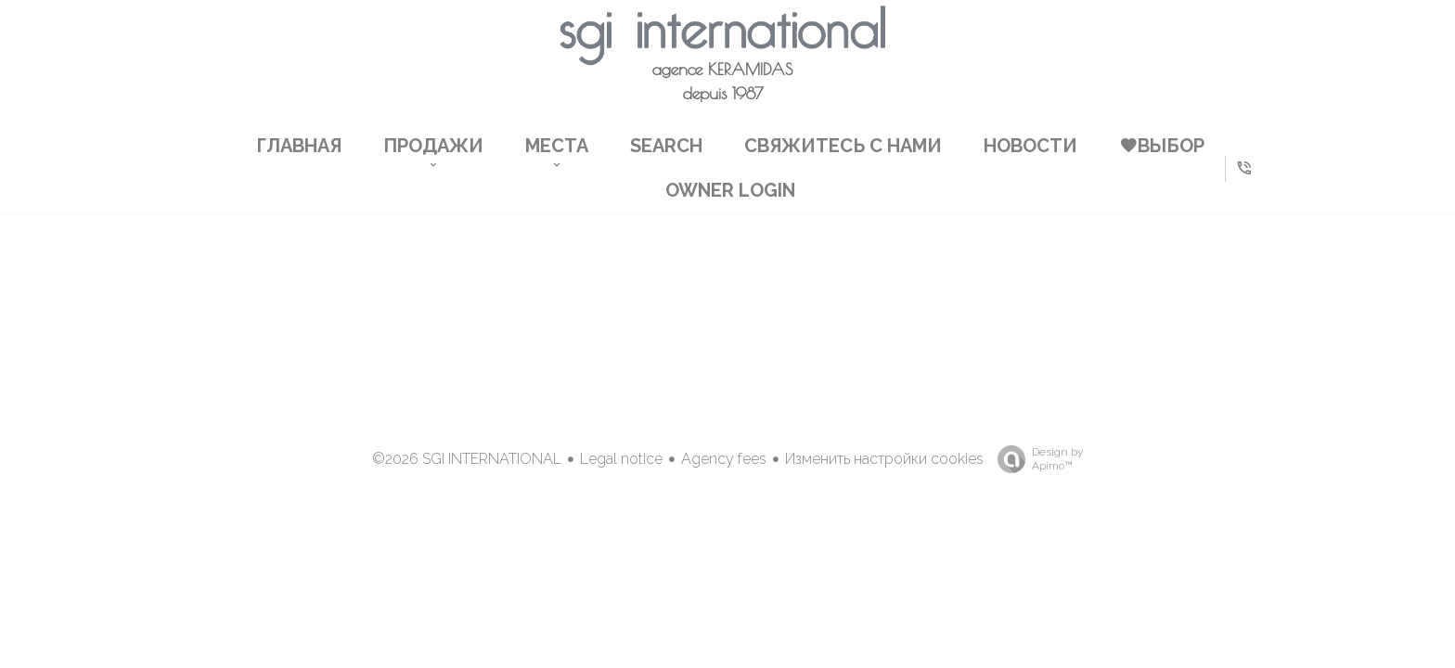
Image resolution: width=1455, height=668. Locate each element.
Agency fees (723, 459)
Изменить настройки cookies (884, 459)
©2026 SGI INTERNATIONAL (466, 459)
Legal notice (621, 459)
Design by (1035, 459)
